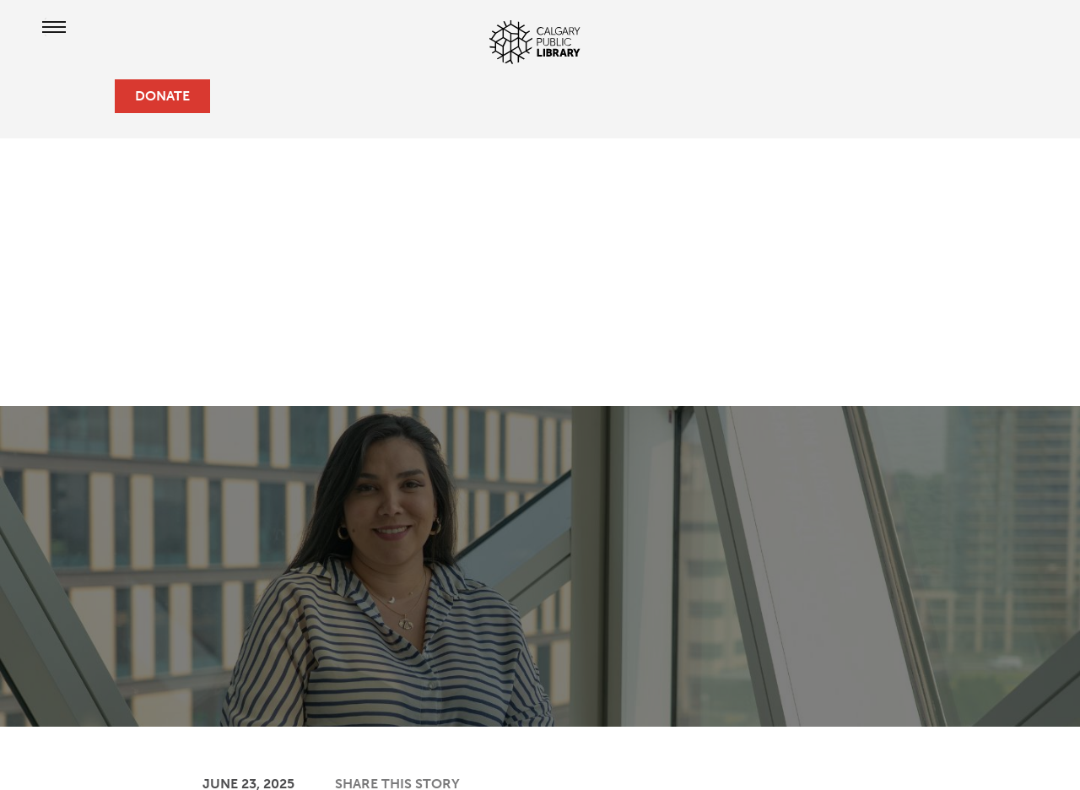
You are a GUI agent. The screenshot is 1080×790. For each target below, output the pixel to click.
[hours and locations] (40, 96)
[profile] (67, 96)
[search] (94, 96)
